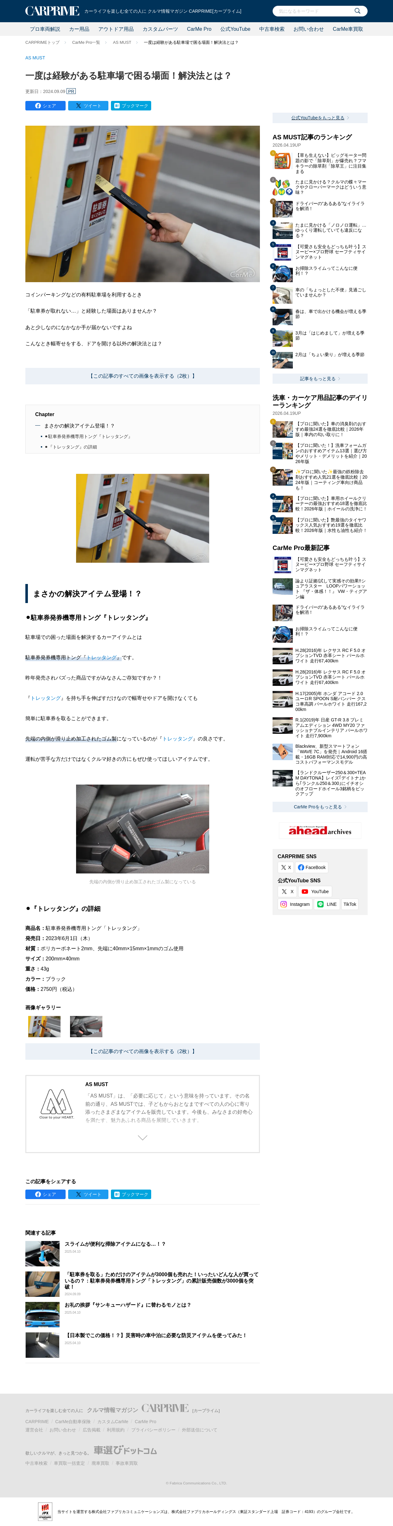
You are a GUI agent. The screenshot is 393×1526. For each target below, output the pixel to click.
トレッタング (101, 657)
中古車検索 (272, 29)
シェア (49, 105)
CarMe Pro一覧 (86, 42)
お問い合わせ (308, 29)
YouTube (320, 891)
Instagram (300, 904)
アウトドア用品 (116, 29)
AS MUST (122, 42)
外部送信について (199, 1429)
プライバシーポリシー (153, 1429)
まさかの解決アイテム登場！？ (79, 425)
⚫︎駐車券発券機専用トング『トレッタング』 (88, 436)
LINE (332, 904)
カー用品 (79, 29)
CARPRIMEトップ (42, 42)
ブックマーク (135, 105)
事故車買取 (127, 1463)
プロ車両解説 (45, 29)
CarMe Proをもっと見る (318, 806)
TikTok (350, 904)
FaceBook (315, 867)
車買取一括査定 (69, 1463)
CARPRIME (37, 1421)
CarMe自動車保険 (73, 1421)
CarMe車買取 (348, 29)
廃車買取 (100, 1463)
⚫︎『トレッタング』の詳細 (70, 446)
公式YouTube (235, 29)
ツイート (92, 105)
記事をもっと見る (318, 378)
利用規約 (116, 1429)
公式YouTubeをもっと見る (317, 117)
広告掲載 (91, 1429)
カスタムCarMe (112, 1421)
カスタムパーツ (160, 29)
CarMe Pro (199, 29)
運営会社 (34, 1429)
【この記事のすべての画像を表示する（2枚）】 (142, 376)
